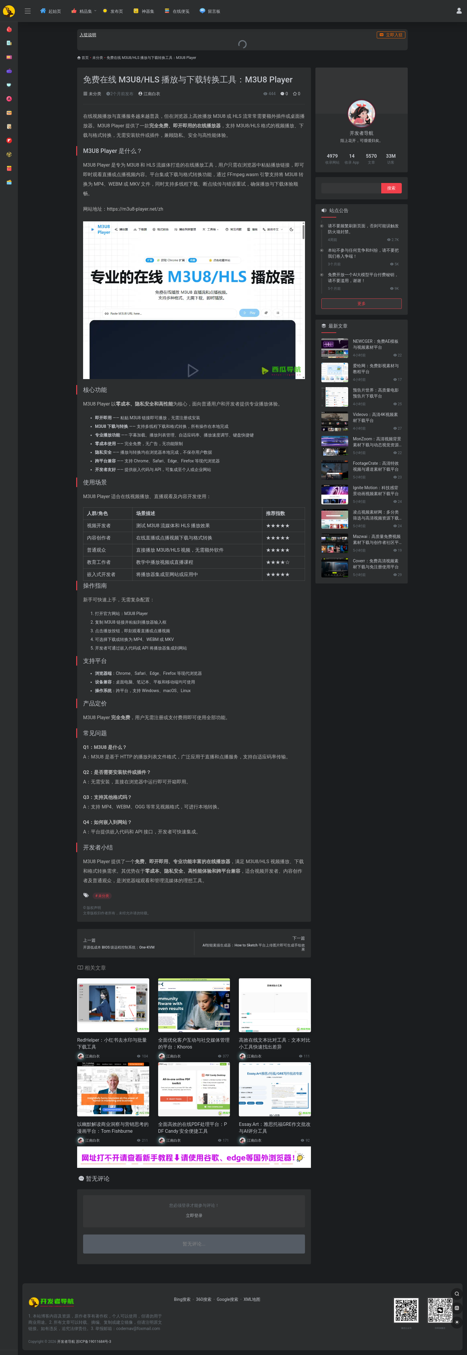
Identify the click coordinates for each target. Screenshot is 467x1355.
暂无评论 (98, 1178)
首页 (85, 58)
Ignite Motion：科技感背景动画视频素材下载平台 (376, 490)
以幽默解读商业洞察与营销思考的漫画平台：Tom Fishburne (113, 1127)
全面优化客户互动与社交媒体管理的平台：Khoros (194, 1043)
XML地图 (252, 1299)
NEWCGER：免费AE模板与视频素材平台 (375, 344)
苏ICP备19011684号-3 (93, 1342)
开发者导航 (66, 1342)
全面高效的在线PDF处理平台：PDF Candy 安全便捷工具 (192, 1127)
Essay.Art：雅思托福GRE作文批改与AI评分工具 (274, 1127)
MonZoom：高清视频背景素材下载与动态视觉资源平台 (377, 442)
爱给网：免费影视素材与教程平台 (376, 368)
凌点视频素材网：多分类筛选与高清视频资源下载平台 (376, 515)
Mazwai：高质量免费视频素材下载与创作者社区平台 (377, 539)
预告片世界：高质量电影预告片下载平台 (376, 393)
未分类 (97, 58)
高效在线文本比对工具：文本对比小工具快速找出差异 (274, 1043)
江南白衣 (149, 93)
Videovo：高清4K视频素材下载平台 (375, 417)
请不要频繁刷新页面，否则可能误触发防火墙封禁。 (363, 228)
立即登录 (194, 1215)
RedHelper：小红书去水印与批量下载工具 (112, 1043)
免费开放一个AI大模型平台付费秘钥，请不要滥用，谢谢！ (363, 277)
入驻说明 (88, 34)
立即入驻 (391, 34)
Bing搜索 (182, 1299)
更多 (361, 303)
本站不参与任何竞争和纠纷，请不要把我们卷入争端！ (363, 253)
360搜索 (203, 1299)
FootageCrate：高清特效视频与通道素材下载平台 (376, 466)
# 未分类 (102, 896)
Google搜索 (227, 1299)
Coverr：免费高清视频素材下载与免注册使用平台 (376, 563)
